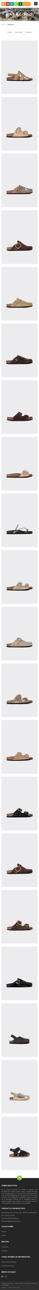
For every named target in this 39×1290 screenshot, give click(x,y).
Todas (9, 32)
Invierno (19, 32)
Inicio (3, 24)
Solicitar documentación (8, 1262)
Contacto (4, 1250)
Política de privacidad (14, 1287)
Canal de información (8, 1266)
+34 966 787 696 (9, 1215)
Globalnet (5, 1285)
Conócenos (4, 1247)
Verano (28, 32)
